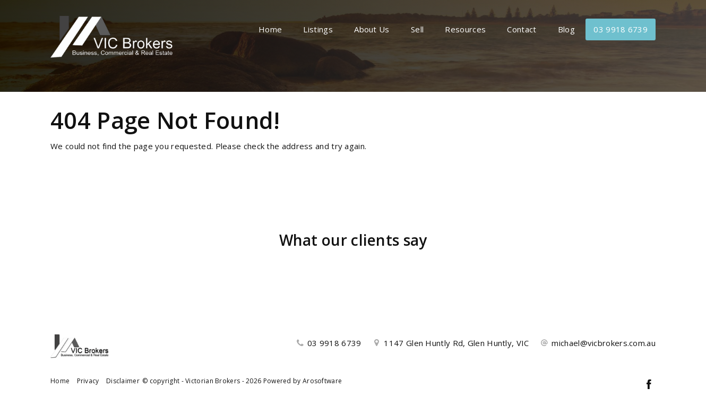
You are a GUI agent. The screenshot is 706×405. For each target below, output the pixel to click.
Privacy (88, 380)
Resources (465, 29)
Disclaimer (123, 380)
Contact (521, 29)
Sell (417, 29)
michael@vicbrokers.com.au (604, 343)
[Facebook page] (649, 385)
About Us (371, 29)
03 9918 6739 (620, 29)
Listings (317, 29)
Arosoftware (322, 380)
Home (270, 29)
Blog (566, 29)
